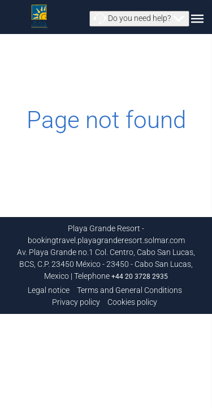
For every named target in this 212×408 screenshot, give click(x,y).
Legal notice (49, 290)
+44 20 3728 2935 (139, 276)
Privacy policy (76, 302)
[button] (139, 19)
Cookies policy (132, 302)
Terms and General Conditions (129, 290)
